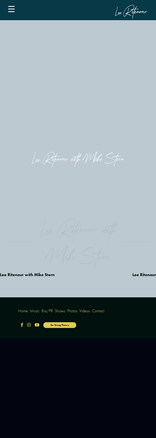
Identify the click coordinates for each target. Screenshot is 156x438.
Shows (60, 311)
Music (34, 311)
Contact (98, 311)
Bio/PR (47, 311)
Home (23, 311)
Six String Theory (59, 325)
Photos (72, 311)
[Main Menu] (13, 10)
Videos (84, 311)
